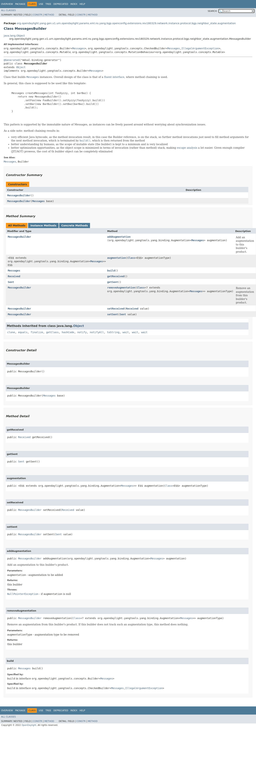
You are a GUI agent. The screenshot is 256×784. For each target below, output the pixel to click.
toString (113, 332)
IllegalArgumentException (200, 48)
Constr (37, 14)
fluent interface (114, 77)
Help (82, 4)
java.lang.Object (14, 35)
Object (21, 67)
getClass (52, 332)
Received (14, 276)
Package (20, 4)
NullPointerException (22, 593)
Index (73, 4)
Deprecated (60, 4)
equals (23, 332)
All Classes (8, 10)
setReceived (115, 308)
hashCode (68, 332)
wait (126, 332)
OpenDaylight (28, 725)
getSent (112, 282)
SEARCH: (213, 11)
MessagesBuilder (18, 195)
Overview (7, 4)
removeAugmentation (121, 287)
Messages (78, 48)
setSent (112, 314)
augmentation (116, 257)
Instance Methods (43, 225)
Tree (48, 4)
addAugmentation (118, 236)
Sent (11, 282)
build (111, 270)
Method (49, 14)
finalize (36, 332)
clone (11, 332)
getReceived (115, 276)
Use (41, 4)
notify (82, 332)
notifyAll (97, 332)
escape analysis (187, 147)
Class (131, 257)
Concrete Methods (74, 225)
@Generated (11, 60)
